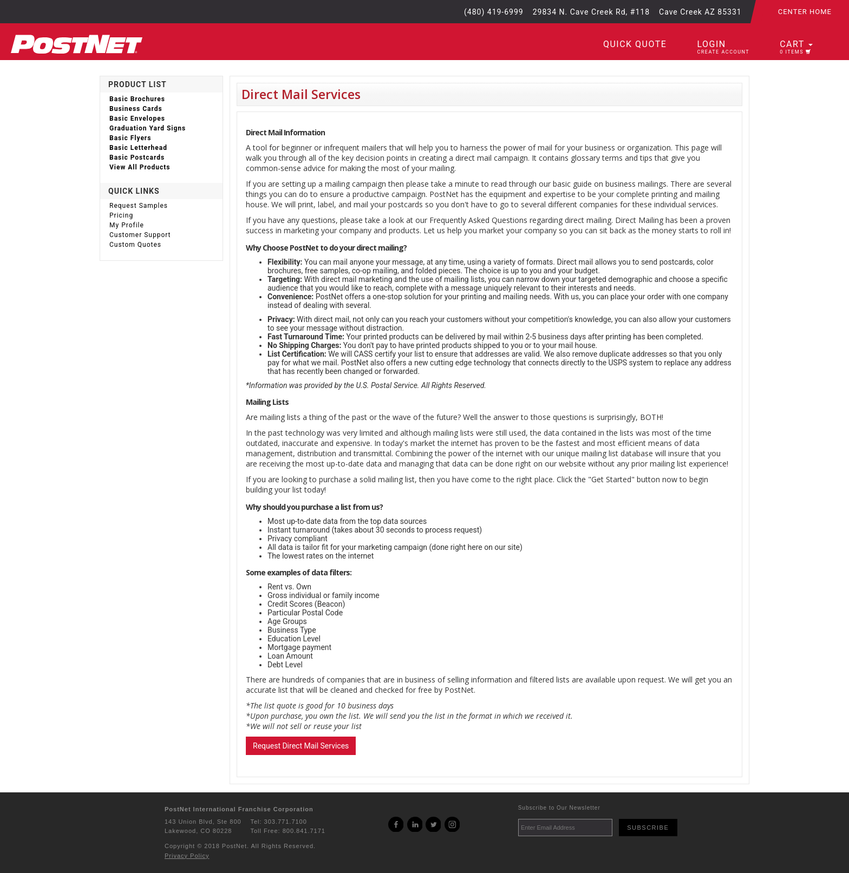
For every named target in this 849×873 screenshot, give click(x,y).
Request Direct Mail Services (301, 745)
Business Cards (135, 109)
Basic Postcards (137, 157)
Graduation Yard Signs (147, 128)
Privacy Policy (187, 855)
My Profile (126, 225)
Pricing (121, 215)
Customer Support (140, 235)
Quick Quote (635, 44)
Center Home (805, 12)
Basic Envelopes (137, 118)
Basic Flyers (130, 138)
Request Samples (138, 205)
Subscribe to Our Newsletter (559, 808)
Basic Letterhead (138, 148)
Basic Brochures (137, 99)
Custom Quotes (135, 244)
